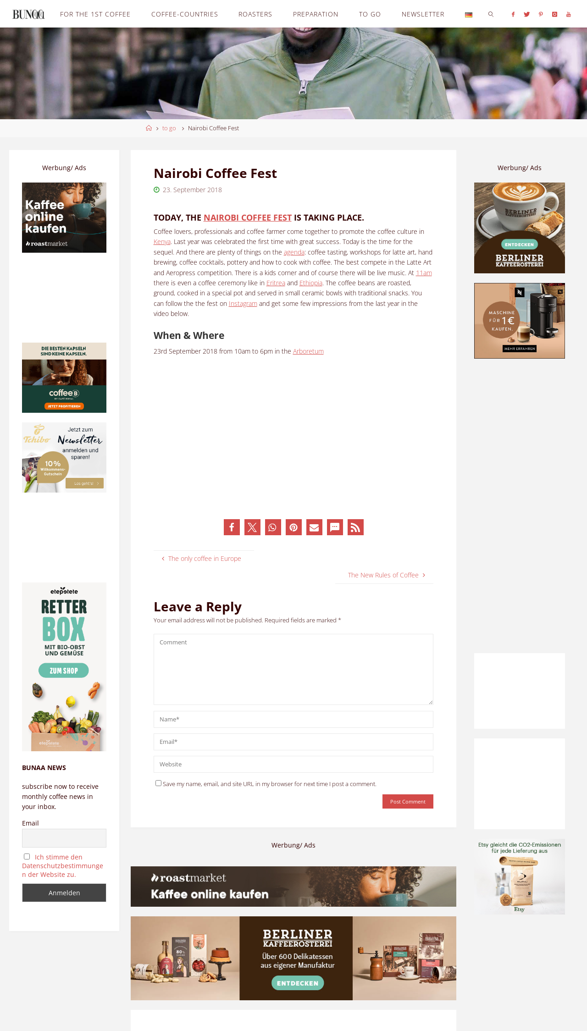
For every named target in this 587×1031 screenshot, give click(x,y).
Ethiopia (310, 282)
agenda (294, 252)
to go (169, 128)
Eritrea (275, 282)
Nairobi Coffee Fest (248, 217)
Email (30, 823)
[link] (490, 14)
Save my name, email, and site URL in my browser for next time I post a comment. (266, 784)
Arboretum (308, 351)
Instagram (243, 303)
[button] (232, 527)
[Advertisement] (519, 505)
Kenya (162, 241)
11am (424, 272)
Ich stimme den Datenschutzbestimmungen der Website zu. (62, 866)
